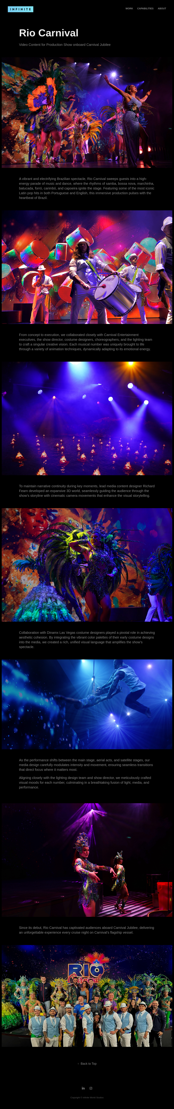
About (162, 8)
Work (129, 8)
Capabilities (145, 8)
